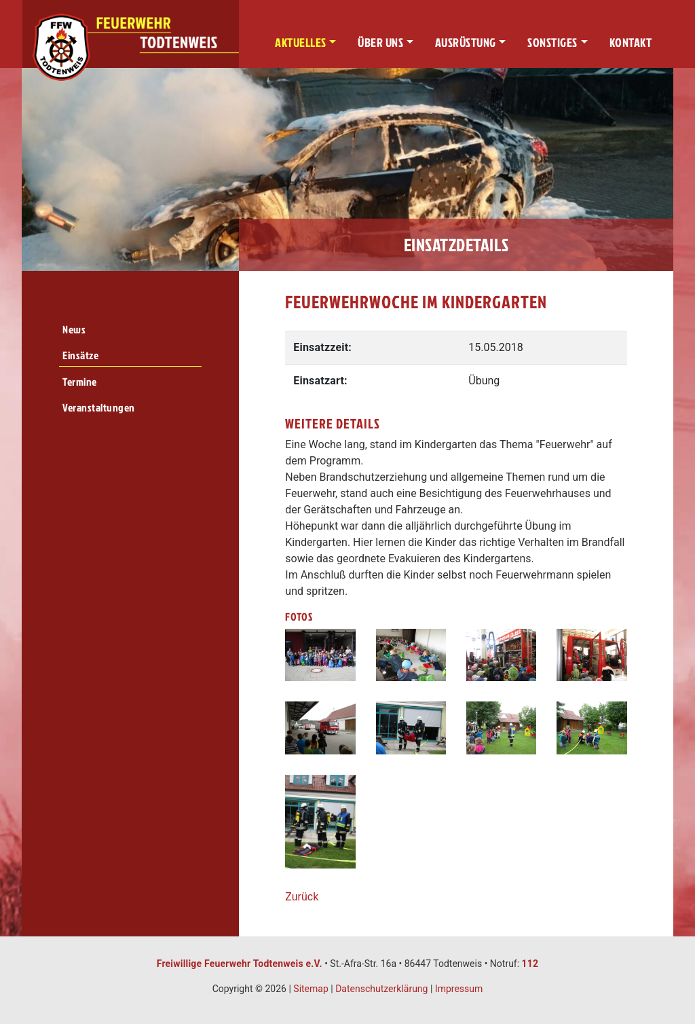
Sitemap (310, 988)
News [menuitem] (74, 329)
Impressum (459, 988)
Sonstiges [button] (552, 42)
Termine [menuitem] (79, 381)
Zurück (301, 896)
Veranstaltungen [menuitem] (98, 407)
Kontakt (630, 42)
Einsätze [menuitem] (80, 355)
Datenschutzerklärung (381, 988)
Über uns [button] (380, 42)
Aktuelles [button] (300, 42)
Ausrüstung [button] (465, 42)
